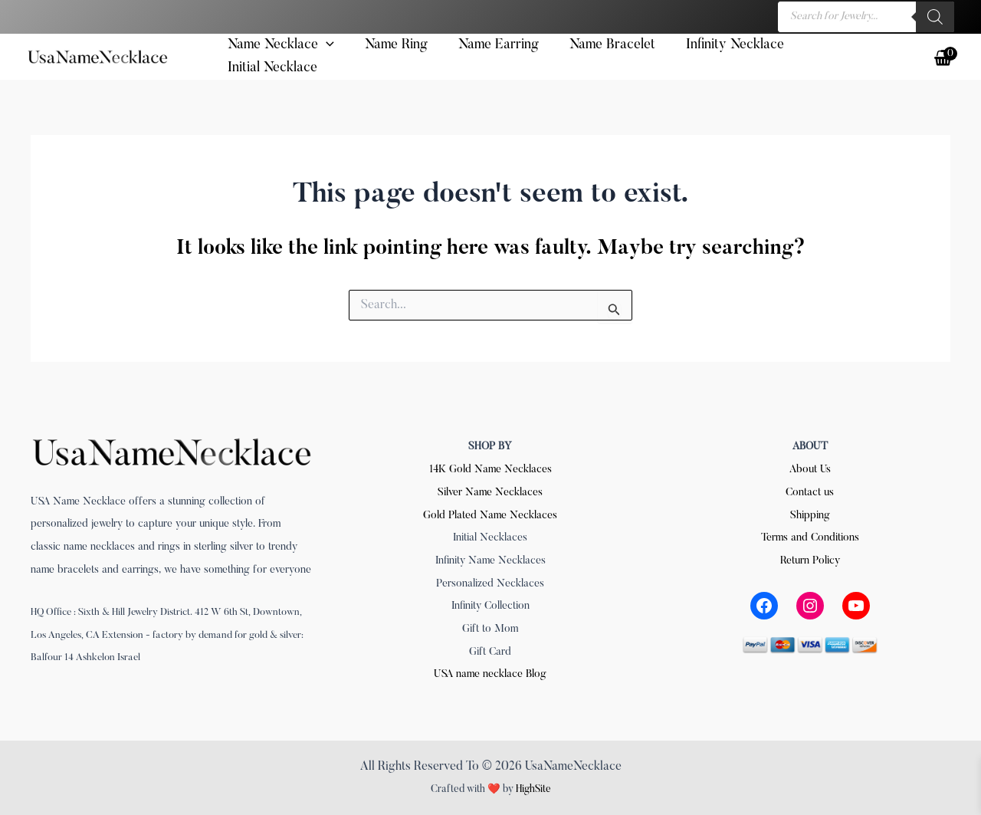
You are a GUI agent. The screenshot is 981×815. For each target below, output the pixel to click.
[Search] (935, 17)
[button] (315, 59)
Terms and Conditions (810, 536)
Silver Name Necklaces (490, 490)
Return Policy (810, 559)
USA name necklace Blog (490, 672)
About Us (810, 467)
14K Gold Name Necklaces (490, 467)
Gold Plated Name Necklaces (490, 513)
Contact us (810, 490)
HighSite (533, 787)
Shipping (810, 513)
